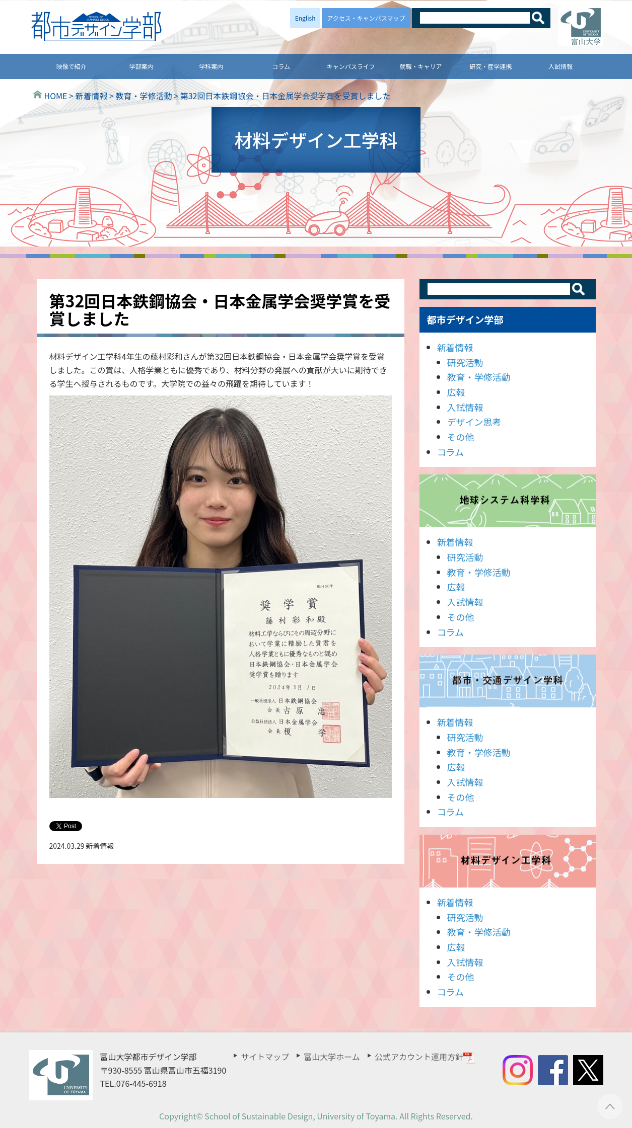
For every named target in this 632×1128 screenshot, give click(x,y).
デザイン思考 (474, 421)
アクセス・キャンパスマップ (366, 18)
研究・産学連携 (490, 66)
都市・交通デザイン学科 (507, 681)
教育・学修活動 (479, 376)
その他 (460, 436)
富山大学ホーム (332, 1057)
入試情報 (560, 66)
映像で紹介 (71, 66)
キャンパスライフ (351, 66)
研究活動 (465, 362)
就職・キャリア (421, 66)
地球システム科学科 (507, 500)
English (305, 18)
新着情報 (455, 347)
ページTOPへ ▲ (610, 1106)
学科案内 (211, 66)
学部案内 (141, 66)
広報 (456, 391)
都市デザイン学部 (465, 319)
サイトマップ (265, 1057)
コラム (281, 66)
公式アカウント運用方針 (425, 1057)
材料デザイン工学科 (507, 861)
